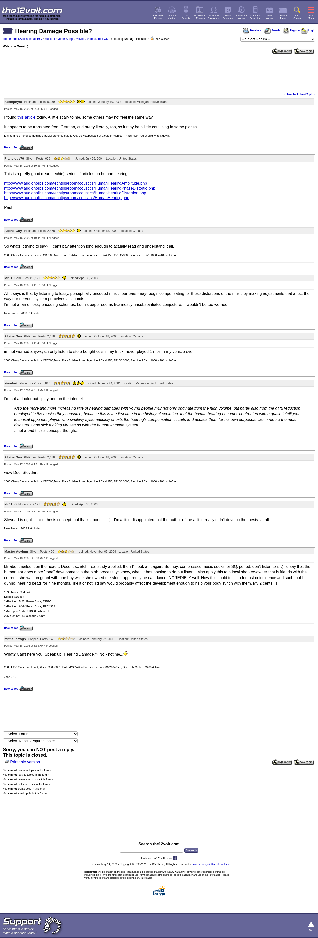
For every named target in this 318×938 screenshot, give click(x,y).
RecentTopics (283, 16)
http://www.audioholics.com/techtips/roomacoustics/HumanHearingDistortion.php (75, 193)
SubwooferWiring (241, 16)
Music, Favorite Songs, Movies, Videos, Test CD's (77, 39)
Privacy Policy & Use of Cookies (210, 864)
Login (308, 30)
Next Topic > (307, 94)
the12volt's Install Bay (27, 39)
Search (272, 30)
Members (252, 30)
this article (26, 117)
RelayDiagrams (228, 16)
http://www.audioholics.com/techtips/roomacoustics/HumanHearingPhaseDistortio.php (79, 188)
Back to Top (11, 147)
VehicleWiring (269, 16)
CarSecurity (186, 16)
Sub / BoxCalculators (255, 16)
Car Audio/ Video (172, 16)
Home (7, 39)
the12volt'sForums (158, 16)
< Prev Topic (292, 94)
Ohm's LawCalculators (214, 16)
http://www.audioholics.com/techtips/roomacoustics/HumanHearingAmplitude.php (75, 183)
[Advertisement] (159, 73)
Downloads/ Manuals (199, 16)
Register (291, 30)
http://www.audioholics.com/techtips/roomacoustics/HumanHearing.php (66, 198)
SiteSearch (297, 16)
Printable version (25, 762)
